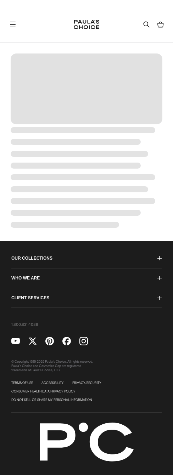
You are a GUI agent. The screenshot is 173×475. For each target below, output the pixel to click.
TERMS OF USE (22, 383)
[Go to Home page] (86, 24)
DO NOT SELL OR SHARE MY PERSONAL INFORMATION (51, 400)
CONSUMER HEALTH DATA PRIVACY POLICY (43, 391)
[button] (13, 24)
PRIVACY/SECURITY (86, 383)
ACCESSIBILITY (52, 383)
